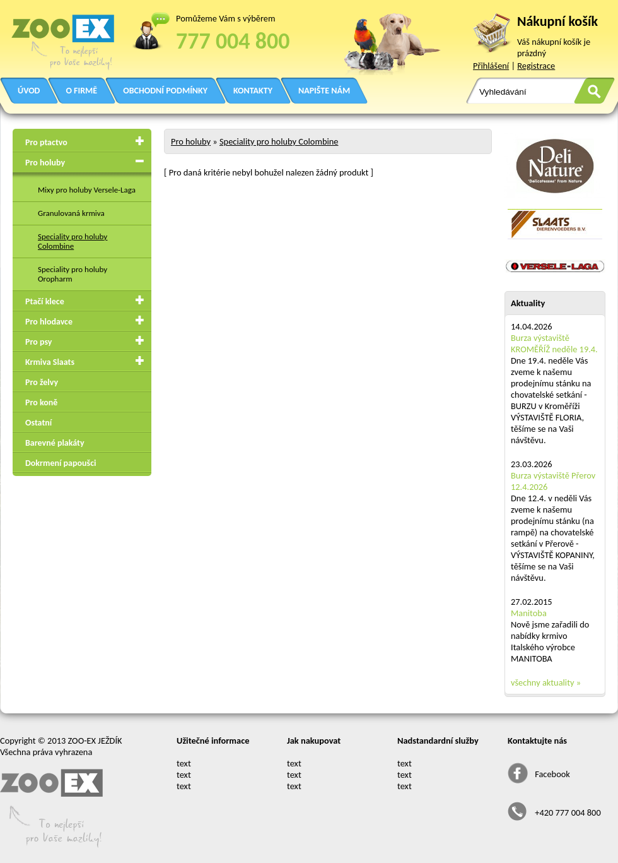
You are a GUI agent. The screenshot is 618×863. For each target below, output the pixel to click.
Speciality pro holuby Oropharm (72, 274)
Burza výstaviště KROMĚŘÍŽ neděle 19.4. (554, 343)
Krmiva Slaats (49, 362)
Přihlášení (491, 65)
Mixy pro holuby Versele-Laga (87, 189)
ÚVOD (29, 90)
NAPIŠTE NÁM (324, 90)
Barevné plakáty (55, 442)
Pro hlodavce (49, 321)
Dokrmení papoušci (60, 463)
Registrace (536, 65)
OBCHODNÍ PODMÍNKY (165, 90)
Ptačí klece (44, 301)
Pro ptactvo (46, 142)
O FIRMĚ (81, 90)
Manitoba (529, 613)
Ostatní (38, 422)
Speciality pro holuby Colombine (72, 241)
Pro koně (41, 402)
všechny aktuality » (546, 682)
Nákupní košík (557, 21)
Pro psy (38, 341)
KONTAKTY (252, 90)
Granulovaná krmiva (71, 213)
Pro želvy (41, 382)
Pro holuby (45, 162)
